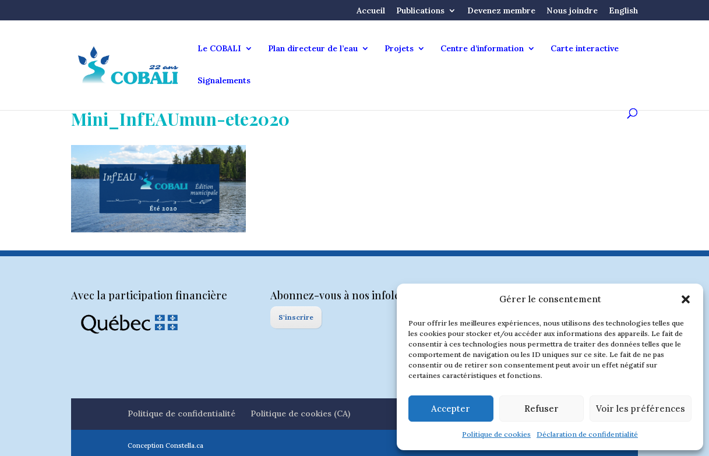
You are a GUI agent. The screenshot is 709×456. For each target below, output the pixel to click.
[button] (686, 299)
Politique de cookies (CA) (300, 413)
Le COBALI (219, 49)
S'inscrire (295, 317)
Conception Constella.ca (165, 445)
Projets (399, 49)
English (623, 11)
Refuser (541, 408)
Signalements (224, 81)
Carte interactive (585, 49)
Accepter (450, 408)
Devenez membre (501, 11)
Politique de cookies (496, 434)
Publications (420, 11)
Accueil (371, 11)
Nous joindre (572, 11)
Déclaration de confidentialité (587, 434)
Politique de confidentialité (181, 413)
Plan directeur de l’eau (313, 49)
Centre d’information (482, 49)
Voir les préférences (640, 408)
